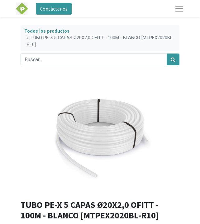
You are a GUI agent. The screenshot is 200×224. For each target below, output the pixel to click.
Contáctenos (54, 9)
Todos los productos (46, 31)
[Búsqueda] (173, 59)
